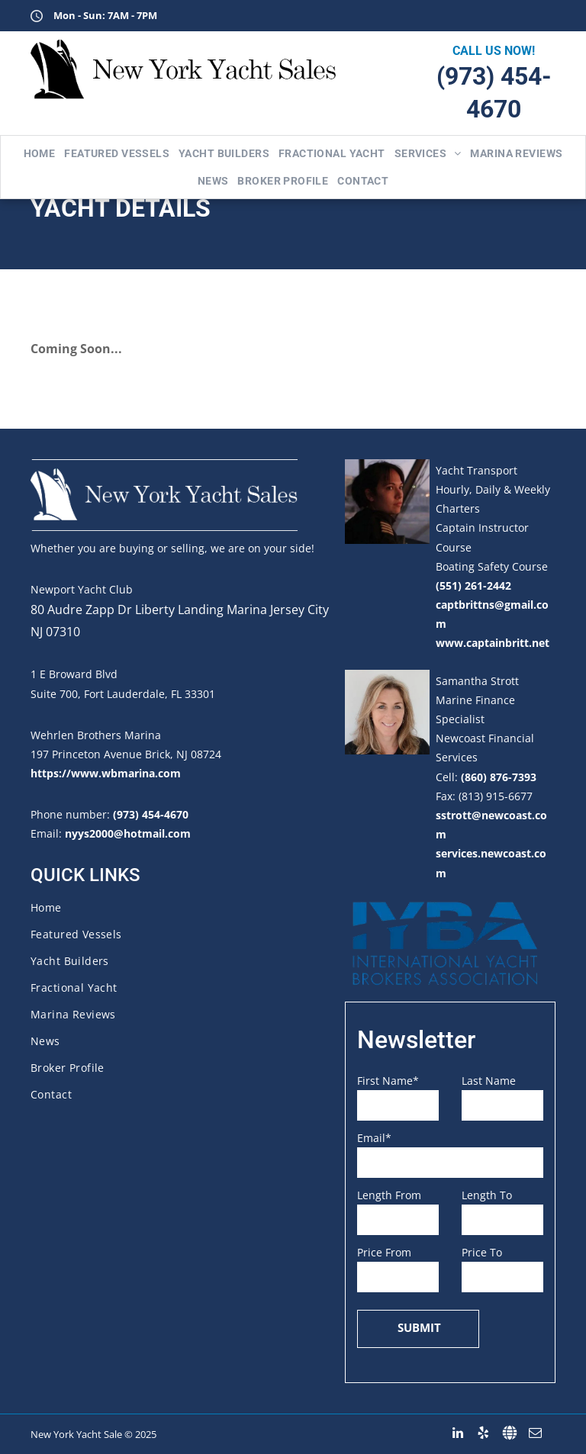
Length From (389, 1195)
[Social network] (509, 1433)
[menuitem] (39, 153)
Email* (374, 1138)
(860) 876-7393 (498, 777)
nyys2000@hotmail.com (128, 833)
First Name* (388, 1080)
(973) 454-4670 (150, 814)
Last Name (489, 1080)
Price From (384, 1252)
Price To (482, 1252)
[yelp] (483, 1433)
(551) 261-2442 (473, 585)
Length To (487, 1195)
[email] (535, 1433)
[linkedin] (457, 1433)
